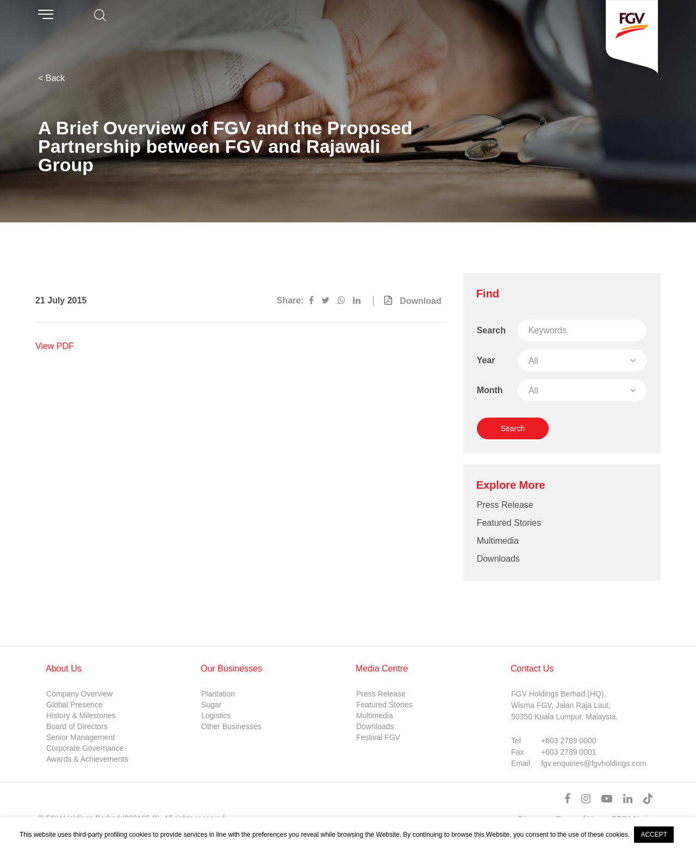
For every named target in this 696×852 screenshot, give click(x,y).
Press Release (505, 504)
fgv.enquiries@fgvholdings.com (594, 763)
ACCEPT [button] (654, 834)
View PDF (54, 346)
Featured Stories (509, 522)
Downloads (498, 558)
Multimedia (498, 540)
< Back (51, 78)
